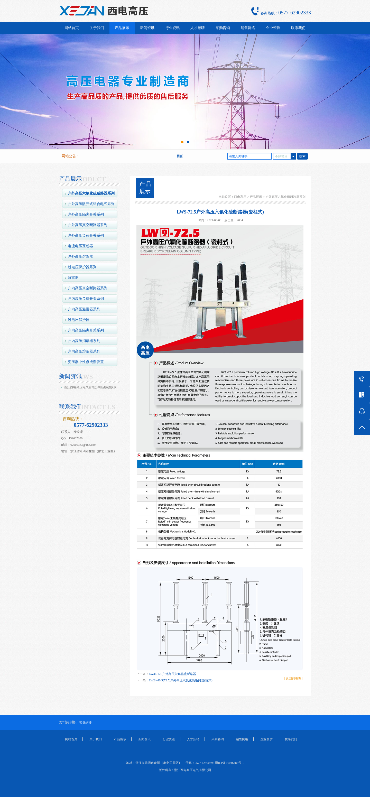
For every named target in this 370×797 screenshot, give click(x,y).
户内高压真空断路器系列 (87, 288)
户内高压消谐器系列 (84, 341)
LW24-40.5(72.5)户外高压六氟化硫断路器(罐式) (180, 680)
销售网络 (248, 28)
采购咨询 (223, 28)
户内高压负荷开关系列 (86, 299)
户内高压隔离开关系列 (86, 330)
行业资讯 (172, 28)
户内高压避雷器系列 (84, 309)
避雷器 (73, 278)
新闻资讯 (147, 28)
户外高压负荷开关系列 (86, 235)
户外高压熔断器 (80, 256)
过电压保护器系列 (82, 267)
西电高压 (240, 197)
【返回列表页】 (293, 678)
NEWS (83, 377)
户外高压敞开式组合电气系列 (91, 204)
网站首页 (71, 28)
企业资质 (273, 28)
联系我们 (298, 28)
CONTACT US (94, 407)
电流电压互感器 (80, 246)
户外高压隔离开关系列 (86, 214)
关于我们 (97, 28)
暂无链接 (85, 723)
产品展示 (122, 28)
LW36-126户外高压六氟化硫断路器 (172, 674)
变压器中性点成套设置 (86, 362)
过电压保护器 (78, 320)
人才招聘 (197, 28)
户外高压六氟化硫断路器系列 (91, 193)
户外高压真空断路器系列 (87, 225)
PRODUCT (90, 179)
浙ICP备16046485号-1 (229, 763)
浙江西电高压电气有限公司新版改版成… (91, 387)
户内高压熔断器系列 (84, 351)
